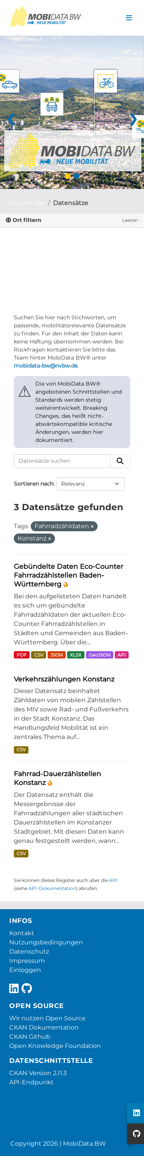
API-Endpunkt (31, 1082)
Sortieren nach (33, 483)
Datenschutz (29, 951)
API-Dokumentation (52, 888)
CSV (38, 655)
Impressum (27, 960)
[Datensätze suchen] (62, 461)
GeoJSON (100, 655)
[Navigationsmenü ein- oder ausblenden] (128, 18)
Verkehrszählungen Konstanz (64, 679)
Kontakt (21, 933)
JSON (56, 655)
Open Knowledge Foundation (55, 1045)
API (122, 655)
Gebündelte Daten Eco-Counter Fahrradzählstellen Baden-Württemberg (68, 575)
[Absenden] (120, 461)
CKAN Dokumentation (44, 1027)
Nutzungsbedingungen (46, 942)
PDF (22, 655)
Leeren (130, 220)
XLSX (75, 655)
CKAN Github (29, 1036)
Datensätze (70, 203)
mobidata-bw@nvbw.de (46, 365)
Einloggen (25, 970)
